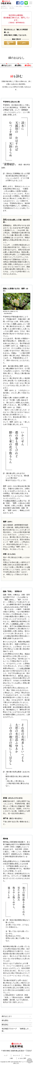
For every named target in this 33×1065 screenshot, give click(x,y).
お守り (24, 43)
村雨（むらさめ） (23, 402)
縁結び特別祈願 (10, 42)
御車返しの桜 (18, 624)
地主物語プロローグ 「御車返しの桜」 (15, 1030)
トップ (5, 1055)
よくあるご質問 (22, 1058)
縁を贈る (18, 65)
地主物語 (26, 6)
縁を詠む (28, 65)
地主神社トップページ (7, 6)
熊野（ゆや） (18, 324)
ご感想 (11, 1058)
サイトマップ (16, 1055)
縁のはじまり (7, 65)
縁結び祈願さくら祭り (14, 501)
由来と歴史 (19, 6)
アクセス (27, 1055)
